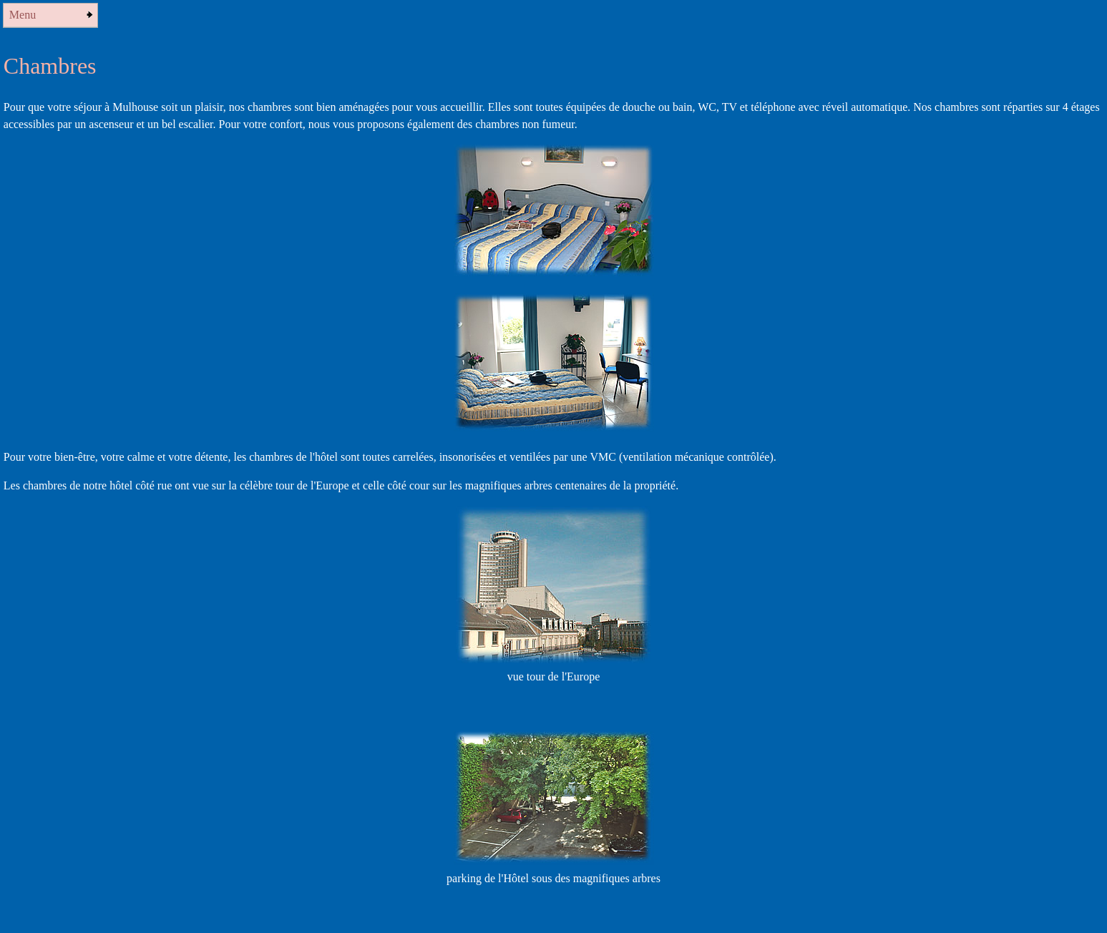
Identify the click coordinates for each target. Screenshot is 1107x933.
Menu (22, 15)
